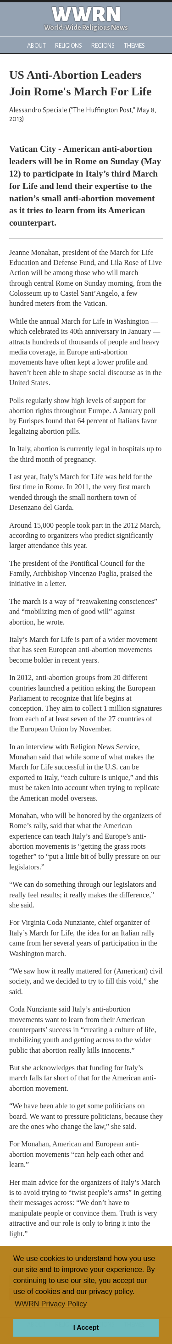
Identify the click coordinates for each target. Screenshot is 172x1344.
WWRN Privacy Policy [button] (51, 1304)
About (36, 45)
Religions (68, 45)
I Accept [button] (86, 1327)
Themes (134, 45)
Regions (103, 45)
